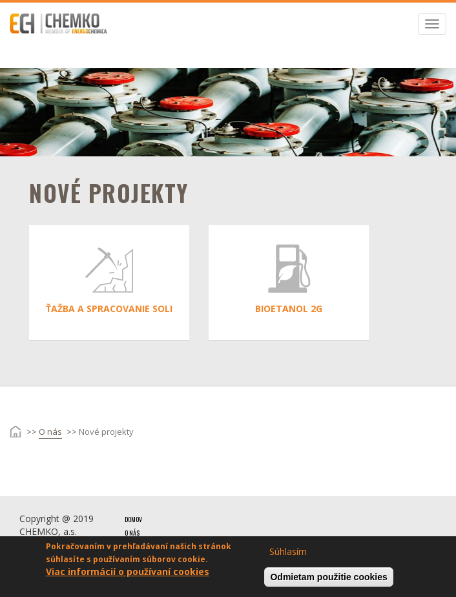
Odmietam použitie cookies (328, 580)
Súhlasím (288, 555)
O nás (50, 431)
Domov (133, 519)
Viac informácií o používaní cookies (127, 575)
